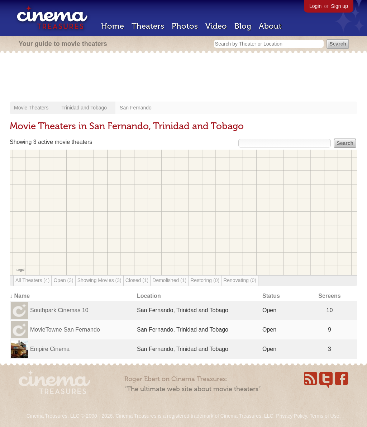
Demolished (169, 280)
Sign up (339, 6)
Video (216, 26)
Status (271, 296)
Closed (137, 280)
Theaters (148, 26)
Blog (242, 26)
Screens (329, 296)
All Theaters (32, 280)
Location (149, 296)
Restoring (204, 280)
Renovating (239, 280)
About (270, 26)
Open (63, 280)
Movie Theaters (31, 108)
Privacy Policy (291, 416)
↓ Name (20, 296)
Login (315, 6)
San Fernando (136, 108)
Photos (185, 26)
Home (112, 26)
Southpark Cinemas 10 (59, 310)
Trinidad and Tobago (84, 108)
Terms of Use (324, 416)
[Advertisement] (183, 78)
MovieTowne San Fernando (65, 330)
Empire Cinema (50, 349)
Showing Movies (99, 280)
